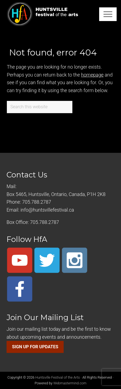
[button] (108, 14)
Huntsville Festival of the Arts (57, 377)
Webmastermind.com (69, 383)
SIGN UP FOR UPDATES (35, 346)
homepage (92, 75)
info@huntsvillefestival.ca (47, 210)
